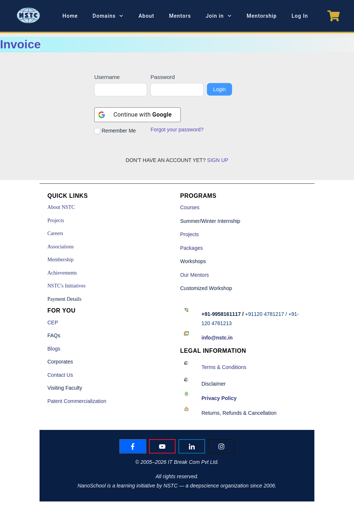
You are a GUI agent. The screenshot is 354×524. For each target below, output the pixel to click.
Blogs (53, 349)
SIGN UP (217, 160)
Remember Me (115, 131)
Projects (55, 220)
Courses (190, 207)
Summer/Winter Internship (210, 221)
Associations (60, 246)
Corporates (60, 362)
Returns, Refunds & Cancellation (238, 413)
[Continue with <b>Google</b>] (137, 114)
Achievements (62, 273)
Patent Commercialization (76, 401)
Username (107, 77)
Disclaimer (213, 384)
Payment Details (64, 299)
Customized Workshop (206, 288)
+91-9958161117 (221, 314)
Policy (218, 398)
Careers (55, 233)
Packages (191, 248)
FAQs (53, 335)
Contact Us (60, 375)
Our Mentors (194, 275)
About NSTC (61, 207)
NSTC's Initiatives (66, 286)
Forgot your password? (176, 129)
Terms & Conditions (223, 367)
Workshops (193, 261)
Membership (60, 259)
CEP (52, 322)
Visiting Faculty (64, 388)
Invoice (20, 44)
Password (162, 77)
